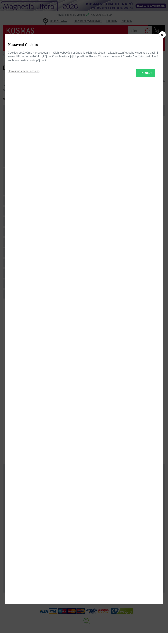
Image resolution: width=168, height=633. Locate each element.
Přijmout (146, 335)
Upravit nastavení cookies (23, 333)
